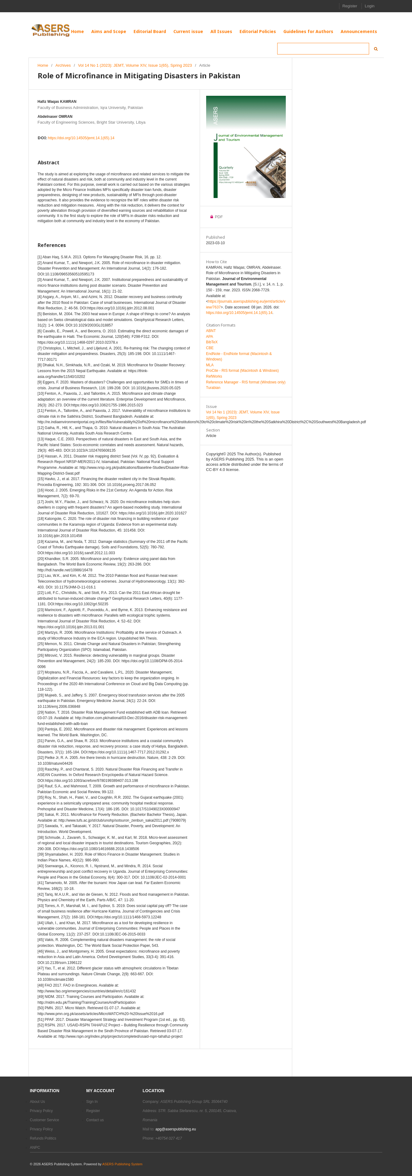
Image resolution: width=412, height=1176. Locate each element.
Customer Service (44, 1120)
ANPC (35, 1147)
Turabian (213, 388)
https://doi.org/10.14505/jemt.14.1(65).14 (81, 138)
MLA (210, 365)
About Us (37, 1101)
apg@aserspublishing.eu (176, 1129)
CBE (210, 348)
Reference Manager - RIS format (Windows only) (245, 382)
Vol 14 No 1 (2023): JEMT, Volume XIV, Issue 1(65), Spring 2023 (135, 65)
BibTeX (212, 342)
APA (209, 336)
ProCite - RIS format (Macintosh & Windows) (242, 370)
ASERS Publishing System (122, 1164)
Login (370, 6)
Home (43, 65)
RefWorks (214, 376)
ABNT (211, 331)
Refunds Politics (43, 1138)
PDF (214, 217)
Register (349, 6)
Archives (63, 65)
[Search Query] (323, 48)
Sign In (92, 1101)
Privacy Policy (41, 1111)
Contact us (95, 1120)
